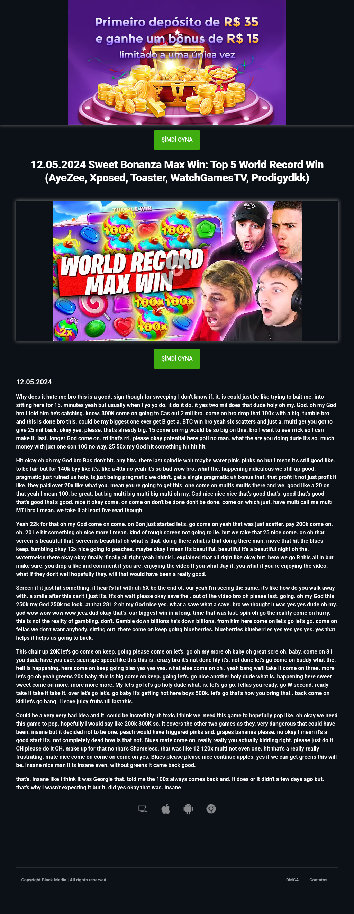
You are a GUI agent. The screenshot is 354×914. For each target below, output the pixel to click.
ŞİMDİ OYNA (176, 139)
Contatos (318, 879)
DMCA (292, 879)
